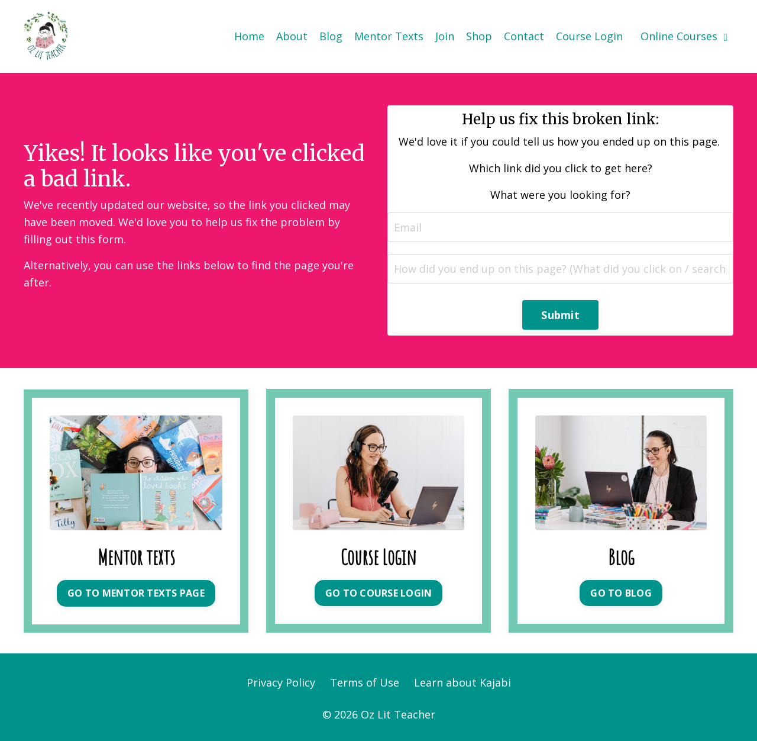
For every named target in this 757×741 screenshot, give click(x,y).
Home (249, 36)
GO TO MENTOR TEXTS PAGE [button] (136, 593)
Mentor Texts (388, 36)
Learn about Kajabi (462, 682)
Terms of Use (364, 682)
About (292, 36)
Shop (479, 36)
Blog (330, 36)
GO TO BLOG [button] (621, 593)
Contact (524, 36)
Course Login (589, 36)
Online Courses (683, 36)
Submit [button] (560, 315)
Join (444, 36)
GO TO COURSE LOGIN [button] (378, 593)
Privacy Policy (281, 682)
